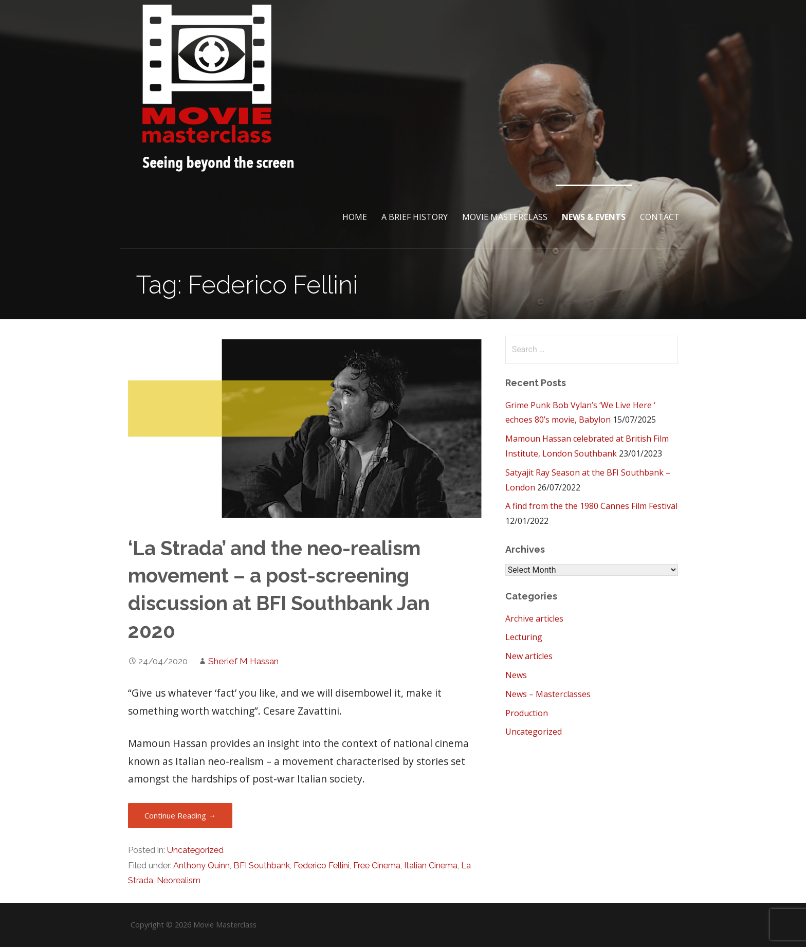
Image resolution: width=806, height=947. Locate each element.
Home (354, 217)
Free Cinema (376, 865)
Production (526, 713)
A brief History (414, 217)
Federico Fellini (322, 865)
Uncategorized (195, 850)
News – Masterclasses (548, 694)
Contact (660, 217)
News (516, 675)
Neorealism (178, 880)
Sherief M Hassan (243, 661)
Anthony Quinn (201, 865)
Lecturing (523, 637)
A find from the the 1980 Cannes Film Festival (591, 506)
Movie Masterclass (504, 217)
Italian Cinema (430, 865)
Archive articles (534, 618)
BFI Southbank (261, 865)
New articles (529, 656)
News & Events (594, 217)
